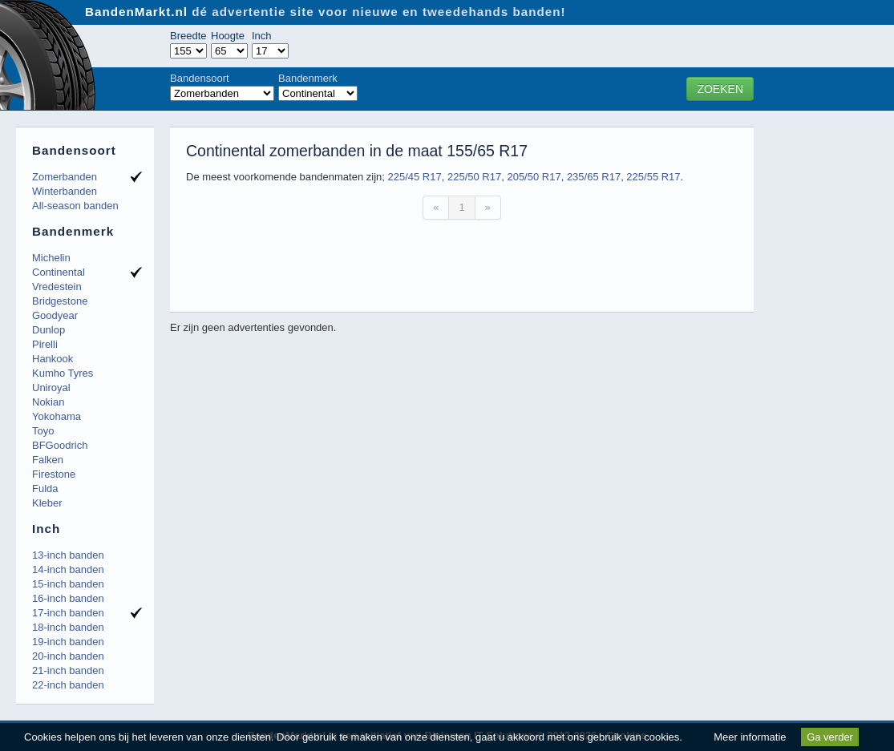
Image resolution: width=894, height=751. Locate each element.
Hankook (52, 359)
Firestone (53, 474)
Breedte (188, 36)
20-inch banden (68, 656)
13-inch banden (68, 555)
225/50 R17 (474, 177)
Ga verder (830, 737)
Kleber (47, 503)
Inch (262, 36)
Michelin (51, 258)
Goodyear (55, 315)
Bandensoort (199, 78)
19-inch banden (68, 642)
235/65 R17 (594, 177)
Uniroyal (51, 388)
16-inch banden (68, 598)
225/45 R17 (414, 177)
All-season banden (75, 206)
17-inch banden (68, 613)
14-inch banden (68, 569)
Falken (47, 460)
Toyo (43, 431)
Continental (58, 272)
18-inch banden (68, 627)
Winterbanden (64, 191)
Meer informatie (750, 737)
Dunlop (48, 330)
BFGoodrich (59, 445)
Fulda (45, 488)
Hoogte (228, 36)
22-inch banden (68, 685)
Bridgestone (59, 301)
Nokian (48, 402)
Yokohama (56, 416)
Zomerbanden (64, 177)
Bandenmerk (308, 78)
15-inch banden (68, 584)
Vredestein (57, 287)
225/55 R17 (653, 177)
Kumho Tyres (62, 373)
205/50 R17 (533, 177)
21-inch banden (68, 670)
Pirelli (45, 344)
